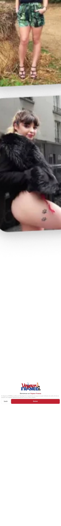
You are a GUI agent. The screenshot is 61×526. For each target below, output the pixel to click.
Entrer (35, 401)
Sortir (6, 401)
